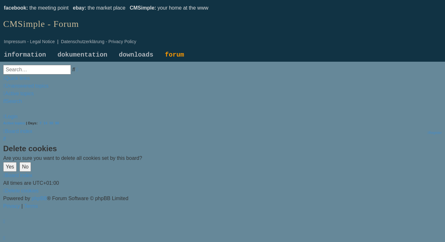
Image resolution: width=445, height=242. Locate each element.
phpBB (39, 198)
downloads (136, 55)
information (25, 55)
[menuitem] (26, 86)
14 (45, 123)
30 (51, 123)
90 (57, 123)
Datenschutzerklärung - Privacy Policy (98, 41)
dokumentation (82, 55)
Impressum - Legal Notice (29, 41)
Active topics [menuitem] (14, 123)
